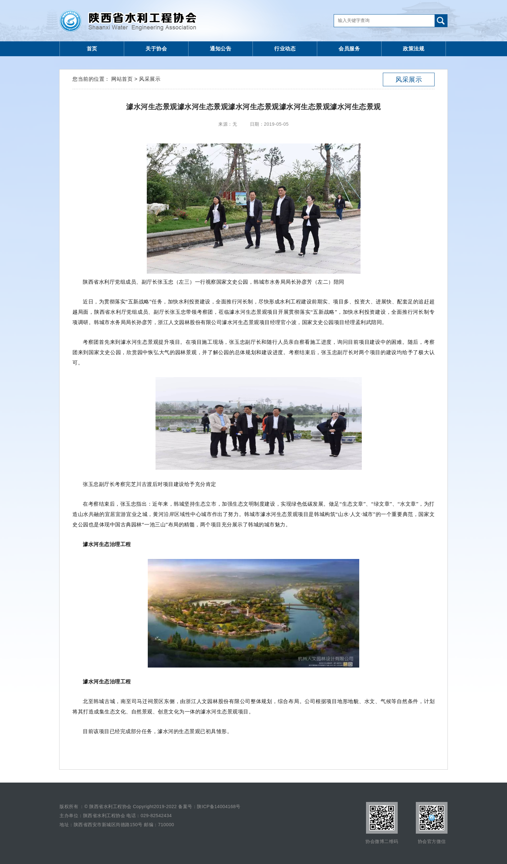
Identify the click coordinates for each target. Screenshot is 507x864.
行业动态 (285, 48)
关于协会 (156, 48)
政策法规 (413, 48)
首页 (92, 48)
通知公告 (220, 48)
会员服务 (349, 48)
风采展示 (408, 79)
